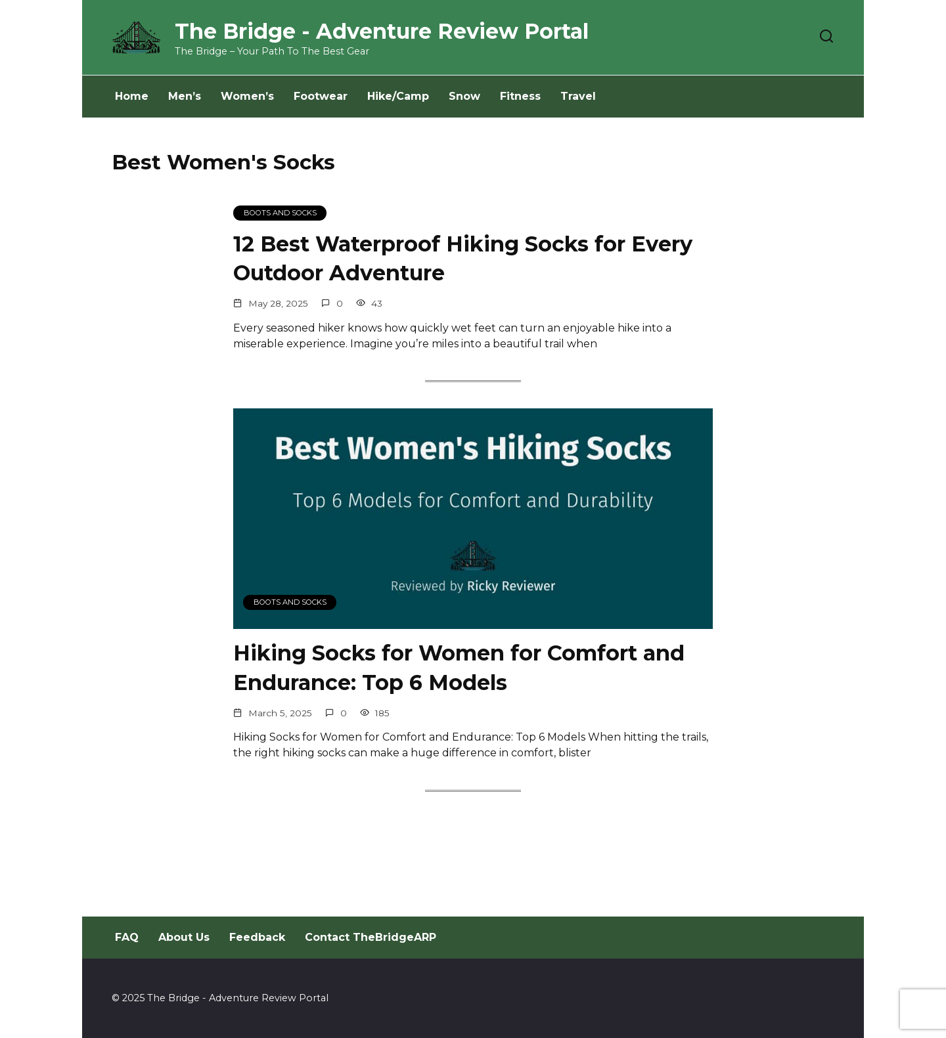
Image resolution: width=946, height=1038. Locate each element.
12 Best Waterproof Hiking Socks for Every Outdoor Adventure (462, 258)
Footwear (321, 96)
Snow (464, 96)
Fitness (520, 96)
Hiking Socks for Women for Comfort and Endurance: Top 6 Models (459, 668)
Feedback (257, 937)
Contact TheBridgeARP (370, 937)
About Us (184, 937)
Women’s (247, 96)
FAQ (127, 937)
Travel (578, 96)
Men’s (184, 96)
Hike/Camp (398, 96)
